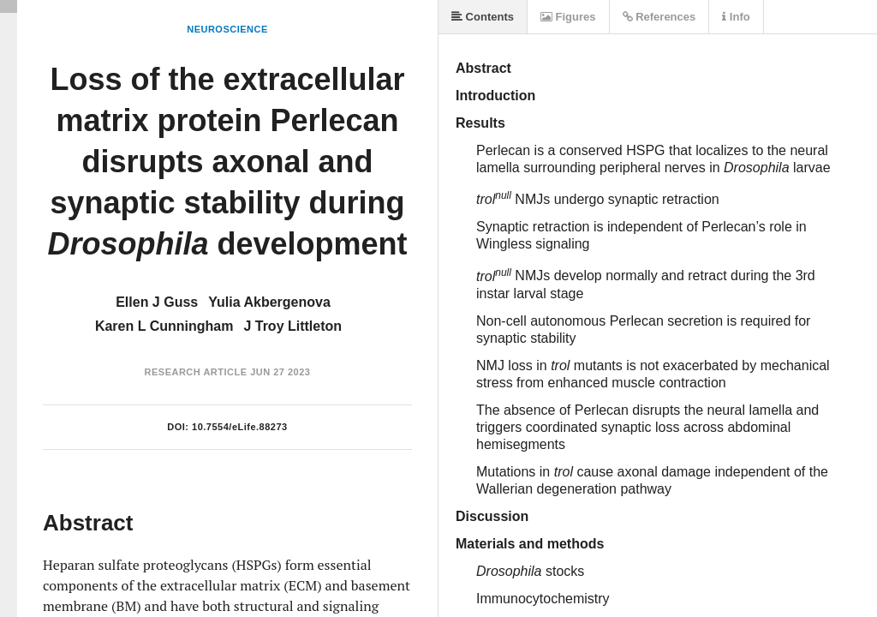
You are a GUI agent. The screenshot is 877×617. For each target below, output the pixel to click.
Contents (482, 16)
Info (735, 16)
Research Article (196, 372)
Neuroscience (227, 29)
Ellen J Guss (157, 302)
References (659, 16)
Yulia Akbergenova (269, 302)
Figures (568, 16)
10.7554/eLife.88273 (240, 427)
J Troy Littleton (292, 326)
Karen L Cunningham (164, 326)
